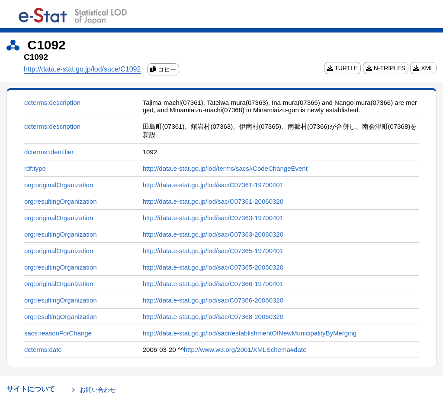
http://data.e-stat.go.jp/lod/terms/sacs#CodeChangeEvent (225, 168)
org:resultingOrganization (60, 201)
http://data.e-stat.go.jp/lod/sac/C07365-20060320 (213, 267)
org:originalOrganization (58, 185)
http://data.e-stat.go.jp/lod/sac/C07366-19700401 (213, 283)
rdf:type (35, 168)
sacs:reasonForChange (58, 333)
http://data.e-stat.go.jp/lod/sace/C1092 (82, 69)
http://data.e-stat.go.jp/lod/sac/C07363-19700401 (213, 217)
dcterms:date (43, 349)
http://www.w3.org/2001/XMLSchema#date (245, 349)
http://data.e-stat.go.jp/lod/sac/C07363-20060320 (213, 234)
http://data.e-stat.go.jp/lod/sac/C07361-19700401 (213, 185)
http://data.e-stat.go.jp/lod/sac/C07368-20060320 (213, 316)
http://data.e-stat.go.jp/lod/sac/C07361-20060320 (213, 201)
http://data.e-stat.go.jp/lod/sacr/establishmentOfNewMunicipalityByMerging (249, 333)
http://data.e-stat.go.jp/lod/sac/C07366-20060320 (213, 300)
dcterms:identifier (49, 152)
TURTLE (342, 68)
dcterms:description (52, 102)
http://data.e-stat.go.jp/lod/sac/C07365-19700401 (213, 250)
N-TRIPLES (385, 68)
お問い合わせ (98, 390)
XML (423, 68)
